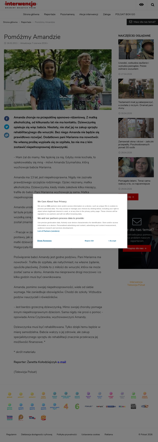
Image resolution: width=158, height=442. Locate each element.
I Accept (112, 241)
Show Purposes (44, 240)
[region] (80, 221)
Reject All (89, 241)
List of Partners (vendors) (48, 231)
